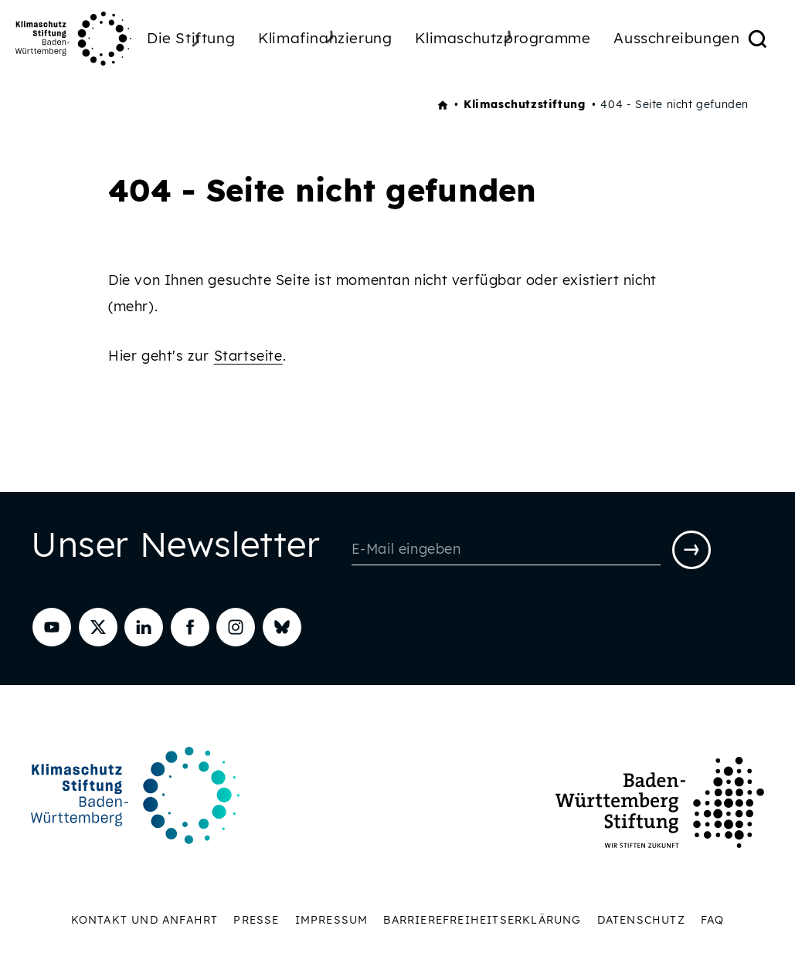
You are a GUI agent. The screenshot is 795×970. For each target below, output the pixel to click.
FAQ (713, 920)
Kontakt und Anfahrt (145, 920)
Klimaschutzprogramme (502, 38)
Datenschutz (641, 920)
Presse (256, 920)
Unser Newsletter (176, 548)
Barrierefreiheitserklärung (482, 920)
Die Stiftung (191, 40)
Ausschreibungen (676, 38)
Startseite (248, 356)
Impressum (332, 920)
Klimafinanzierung (325, 38)
